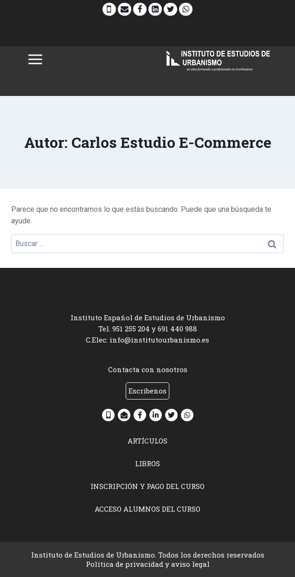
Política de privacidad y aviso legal (148, 564)
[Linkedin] (155, 9)
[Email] (124, 9)
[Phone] (109, 9)
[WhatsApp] (185, 9)
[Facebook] (140, 9)
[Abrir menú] (35, 59)
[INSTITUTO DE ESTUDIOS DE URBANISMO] (218, 59)
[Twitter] (170, 9)
